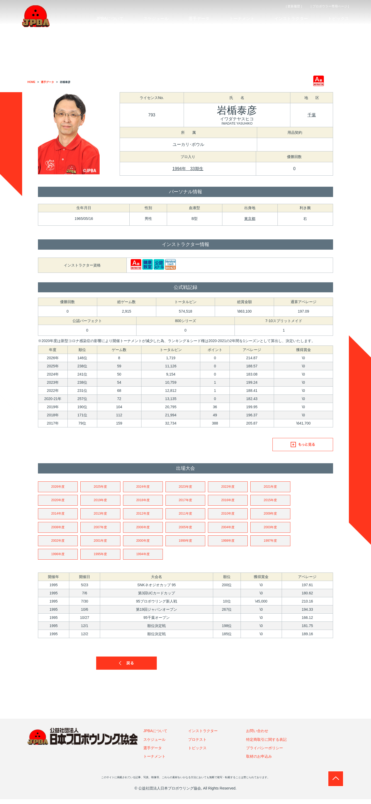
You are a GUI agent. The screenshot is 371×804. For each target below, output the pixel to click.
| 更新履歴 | (294, 6)
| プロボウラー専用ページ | (330, 6)
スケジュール (154, 744)
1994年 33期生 (187, 168)
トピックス (197, 753)
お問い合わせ (257, 736)
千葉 (311, 115)
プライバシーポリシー (264, 753)
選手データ (152, 753)
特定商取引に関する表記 (266, 744)
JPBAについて (155, 736)
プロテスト (197, 744)
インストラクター (203, 736)
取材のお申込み (259, 761)
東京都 (249, 218)
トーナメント (154, 761)
